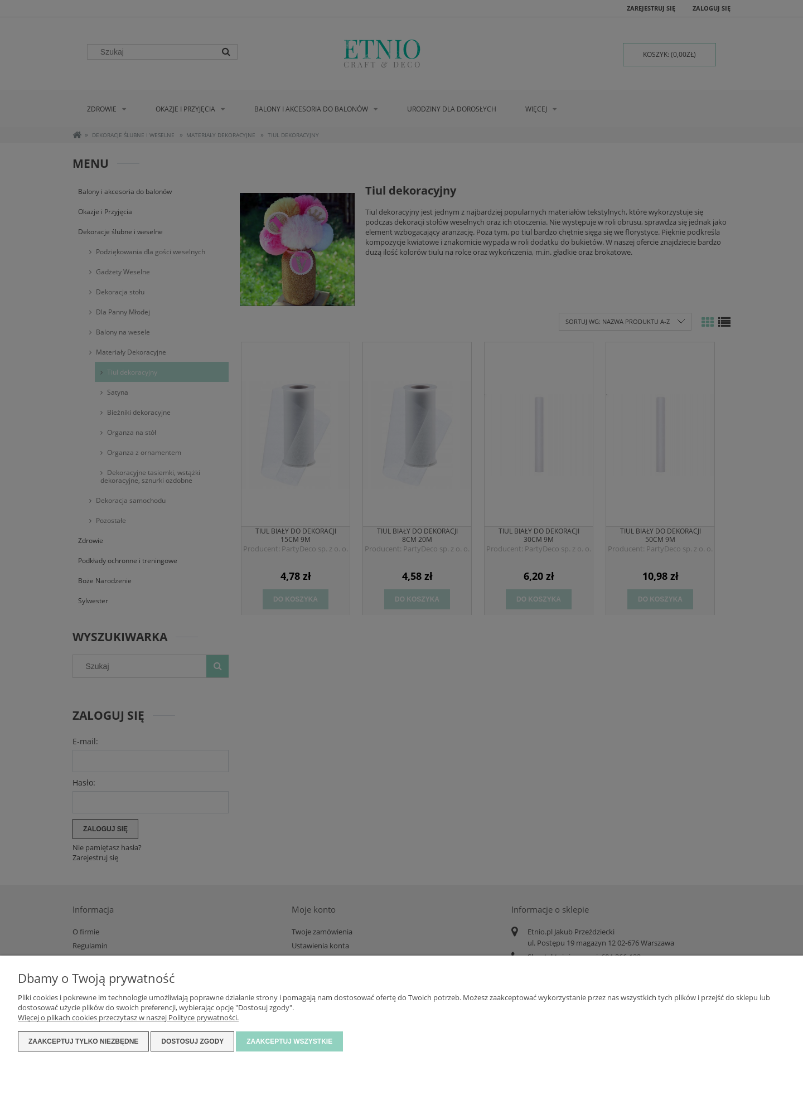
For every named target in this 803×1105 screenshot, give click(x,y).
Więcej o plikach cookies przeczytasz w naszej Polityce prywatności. (128, 1017)
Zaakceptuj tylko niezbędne (83, 1041)
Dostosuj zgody (192, 1041)
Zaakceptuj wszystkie (289, 1041)
